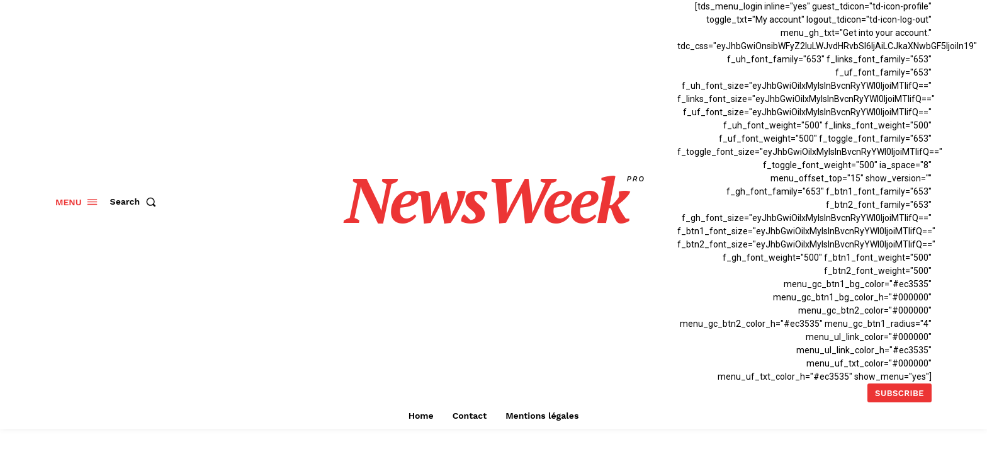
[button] (136, 201)
